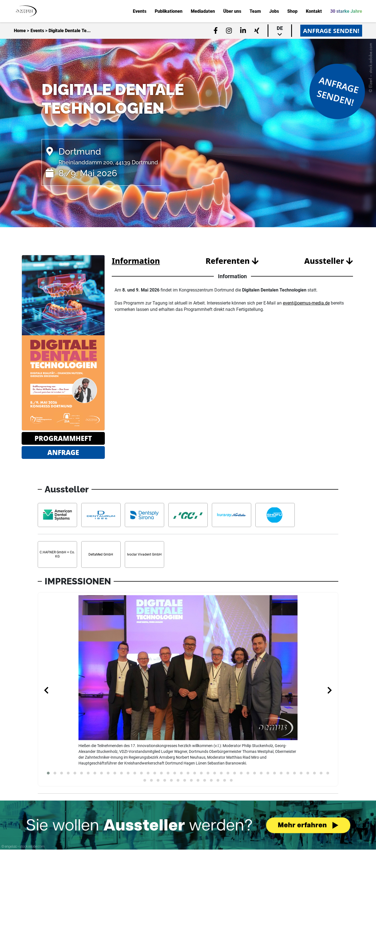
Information (136, 260)
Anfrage (63, 452)
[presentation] (46, 691)
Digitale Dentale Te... (70, 30)
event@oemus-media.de (306, 303)
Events (37, 30)
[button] (48, 773)
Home (20, 30)
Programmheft (63, 438)
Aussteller (328, 260)
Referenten (232, 260)
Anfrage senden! (331, 30)
